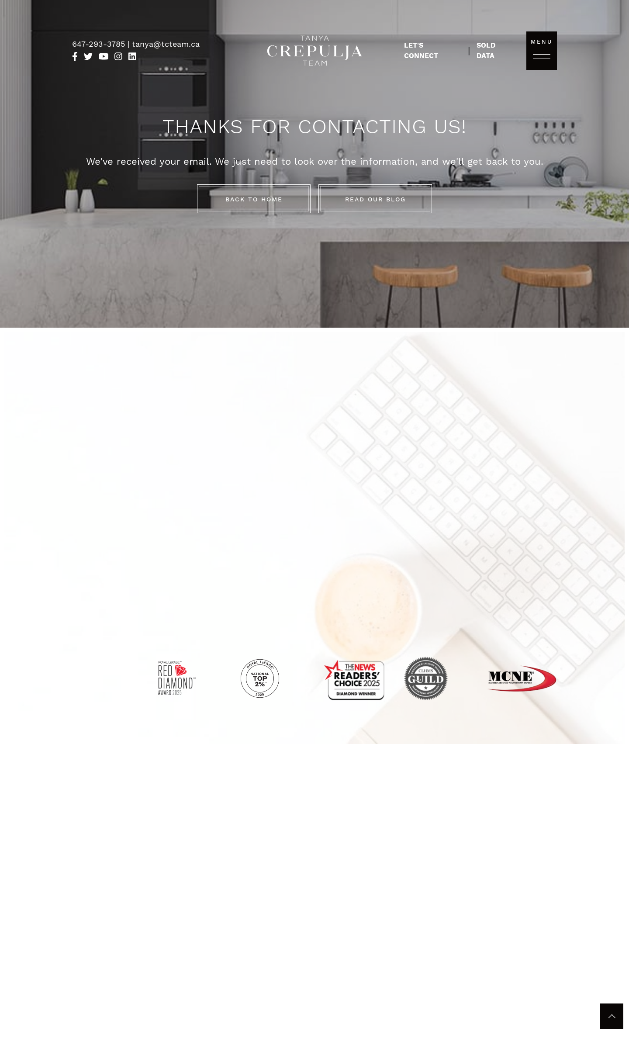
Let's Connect (421, 50)
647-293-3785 (100, 43)
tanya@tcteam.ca (166, 43)
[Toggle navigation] (541, 54)
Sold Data (486, 50)
